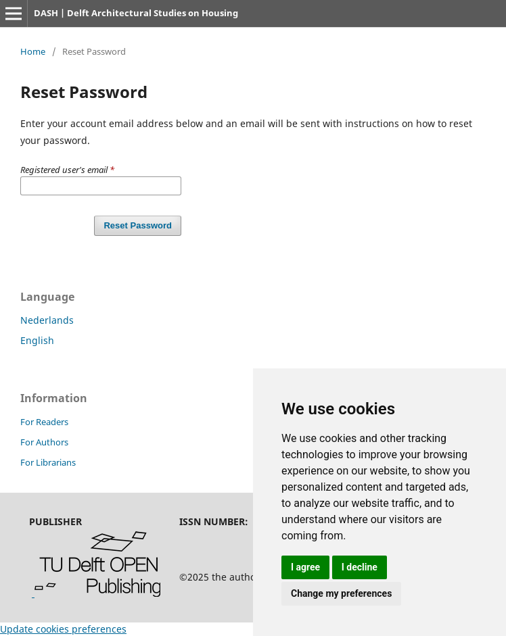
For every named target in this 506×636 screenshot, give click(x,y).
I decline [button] (359, 567)
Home (32, 51)
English (37, 340)
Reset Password (138, 225)
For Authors (44, 442)
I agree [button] (305, 567)
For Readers (44, 422)
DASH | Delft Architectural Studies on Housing (136, 13)
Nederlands (47, 320)
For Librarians (48, 462)
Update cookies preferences (63, 628)
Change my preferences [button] (341, 593)
